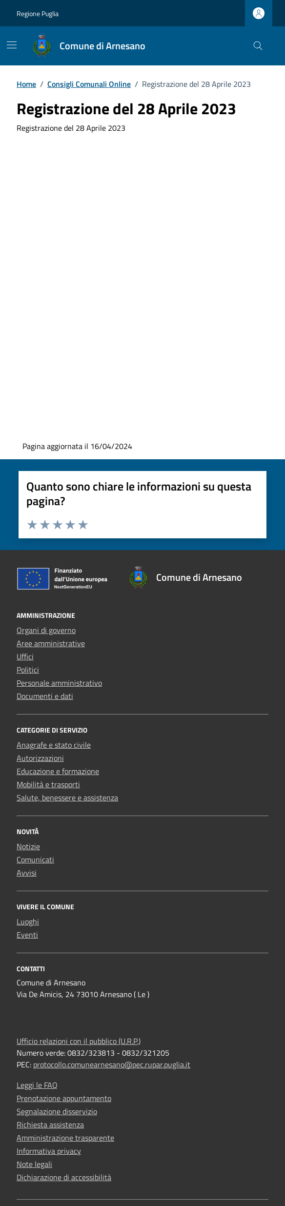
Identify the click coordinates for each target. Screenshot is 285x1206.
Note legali (34, 1164)
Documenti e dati (45, 696)
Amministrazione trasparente (65, 1138)
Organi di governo (46, 630)
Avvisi (27, 873)
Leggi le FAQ (37, 1085)
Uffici (25, 656)
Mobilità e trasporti (48, 784)
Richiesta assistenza (50, 1124)
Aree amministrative (51, 643)
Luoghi (28, 921)
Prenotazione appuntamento (64, 1098)
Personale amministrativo (59, 683)
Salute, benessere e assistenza (67, 797)
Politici (28, 669)
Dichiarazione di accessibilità (64, 1177)
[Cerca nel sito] (257, 46)
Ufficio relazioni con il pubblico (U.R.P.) (79, 1041)
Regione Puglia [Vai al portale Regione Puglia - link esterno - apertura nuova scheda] (38, 13)
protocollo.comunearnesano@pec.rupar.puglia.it (111, 1064)
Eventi (27, 934)
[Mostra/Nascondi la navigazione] (12, 45)
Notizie (28, 846)
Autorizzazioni (40, 758)
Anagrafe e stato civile (54, 745)
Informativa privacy (49, 1151)
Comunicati (35, 859)
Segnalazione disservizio (57, 1111)
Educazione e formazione (58, 771)
